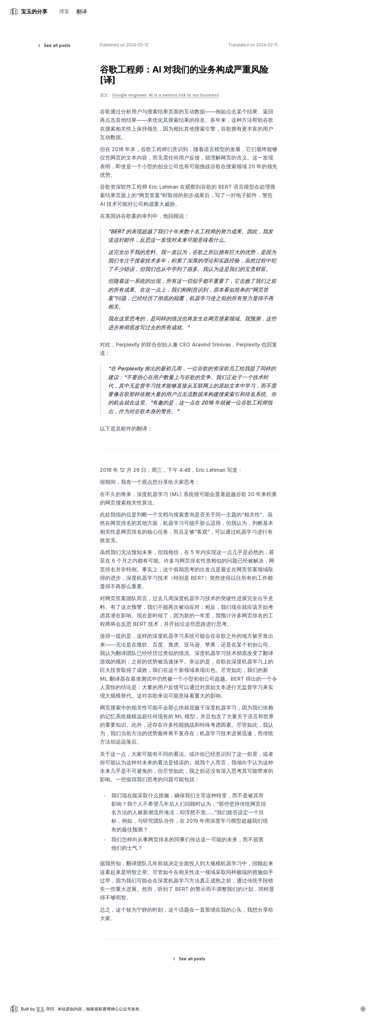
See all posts (53, 45)
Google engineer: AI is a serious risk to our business (165, 94)
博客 (64, 11)
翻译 (82, 11)
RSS (50, 1008)
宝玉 (40, 1008)
